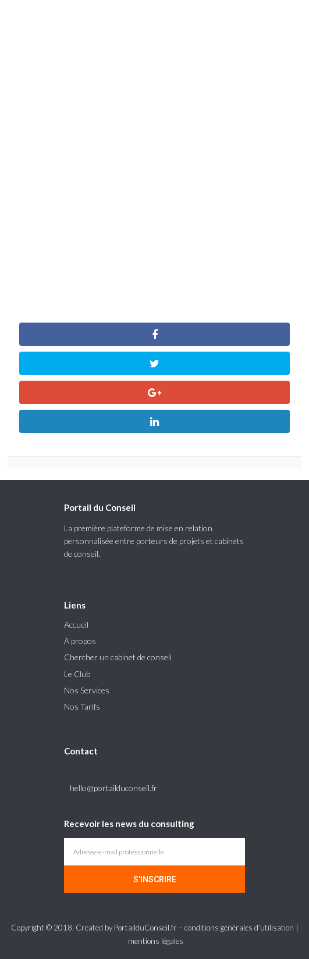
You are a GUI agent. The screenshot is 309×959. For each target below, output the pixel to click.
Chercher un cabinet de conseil (118, 657)
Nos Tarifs (82, 706)
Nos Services (86, 690)
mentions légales (155, 941)
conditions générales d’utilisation (239, 927)
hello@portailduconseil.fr (113, 788)
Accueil (76, 624)
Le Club (77, 674)
